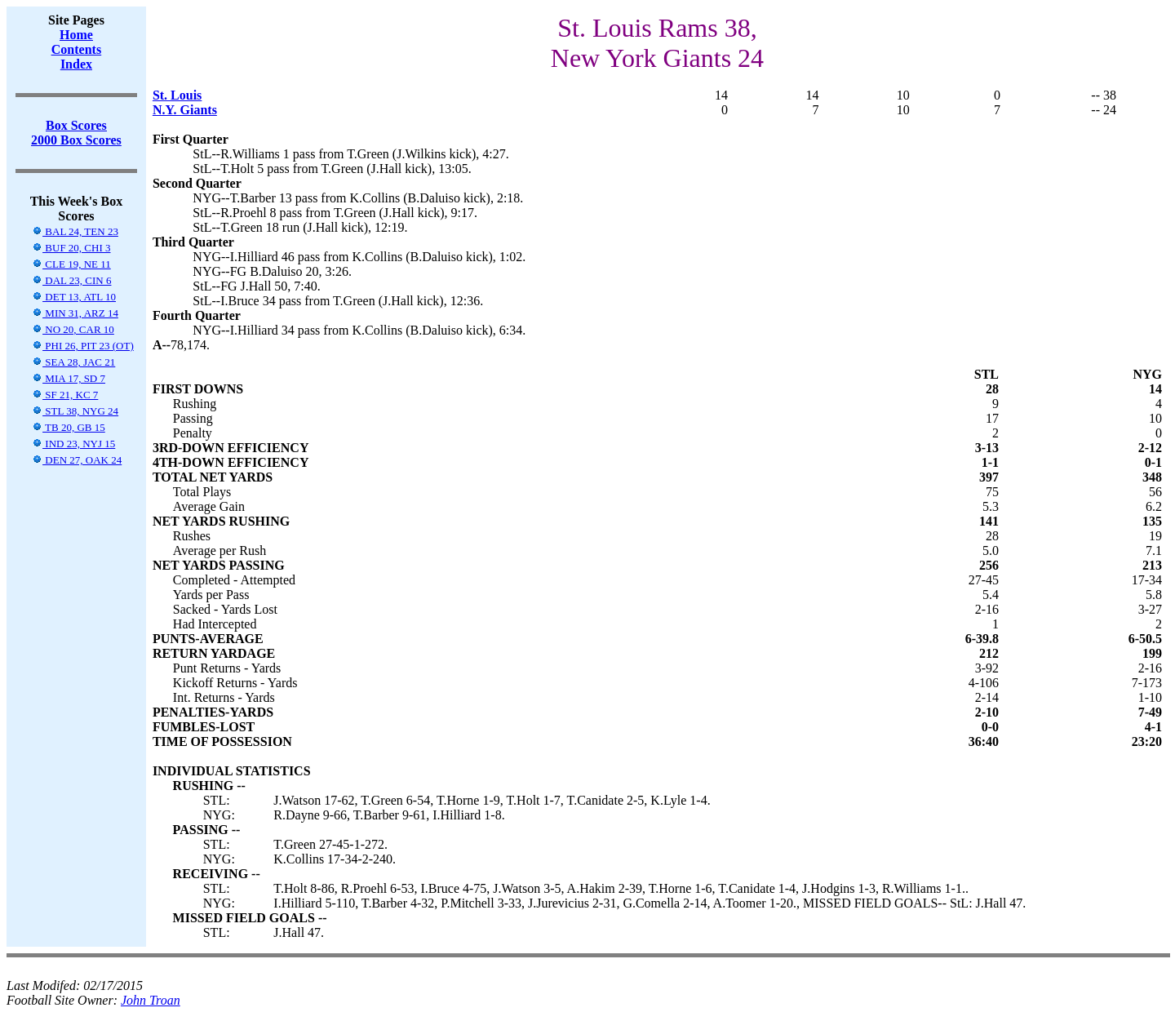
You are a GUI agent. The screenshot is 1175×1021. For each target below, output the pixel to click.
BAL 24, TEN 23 (75, 231)
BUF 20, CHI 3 (71, 248)
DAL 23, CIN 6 (71, 280)
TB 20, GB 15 (68, 427)
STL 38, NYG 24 (75, 411)
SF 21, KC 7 (65, 394)
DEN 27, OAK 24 (77, 460)
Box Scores (76, 125)
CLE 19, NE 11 (71, 264)
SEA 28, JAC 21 (73, 362)
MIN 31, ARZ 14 (75, 313)
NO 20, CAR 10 (73, 329)
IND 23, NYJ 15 (73, 443)
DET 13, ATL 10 (74, 297)
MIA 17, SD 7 (68, 378)
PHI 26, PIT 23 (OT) (83, 346)
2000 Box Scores (76, 140)
